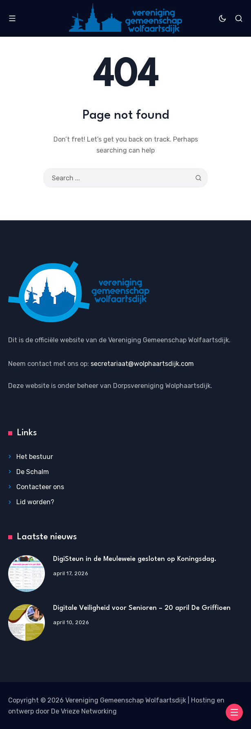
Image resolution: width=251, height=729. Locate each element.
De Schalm (32, 472)
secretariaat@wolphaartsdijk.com (142, 364)
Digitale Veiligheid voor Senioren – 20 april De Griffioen (142, 608)
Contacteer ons (40, 487)
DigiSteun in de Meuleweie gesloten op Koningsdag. (134, 559)
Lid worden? (35, 502)
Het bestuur (34, 457)
